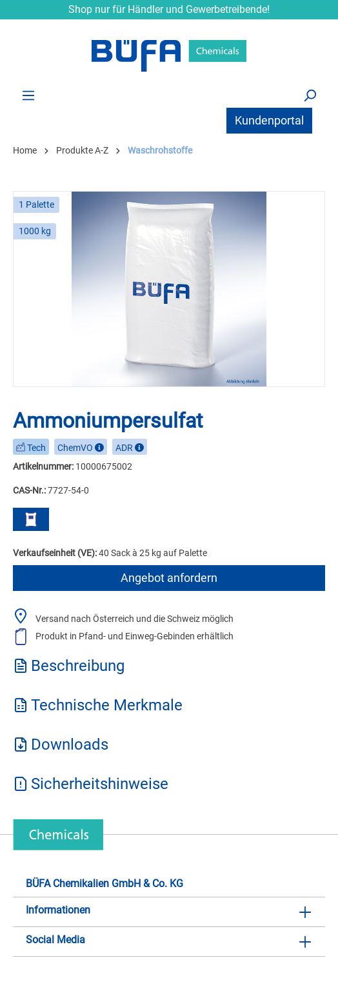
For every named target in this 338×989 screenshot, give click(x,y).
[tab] (169, 670)
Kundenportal (269, 120)
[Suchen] (309, 95)
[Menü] (28, 95)
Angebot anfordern (169, 577)
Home (25, 150)
